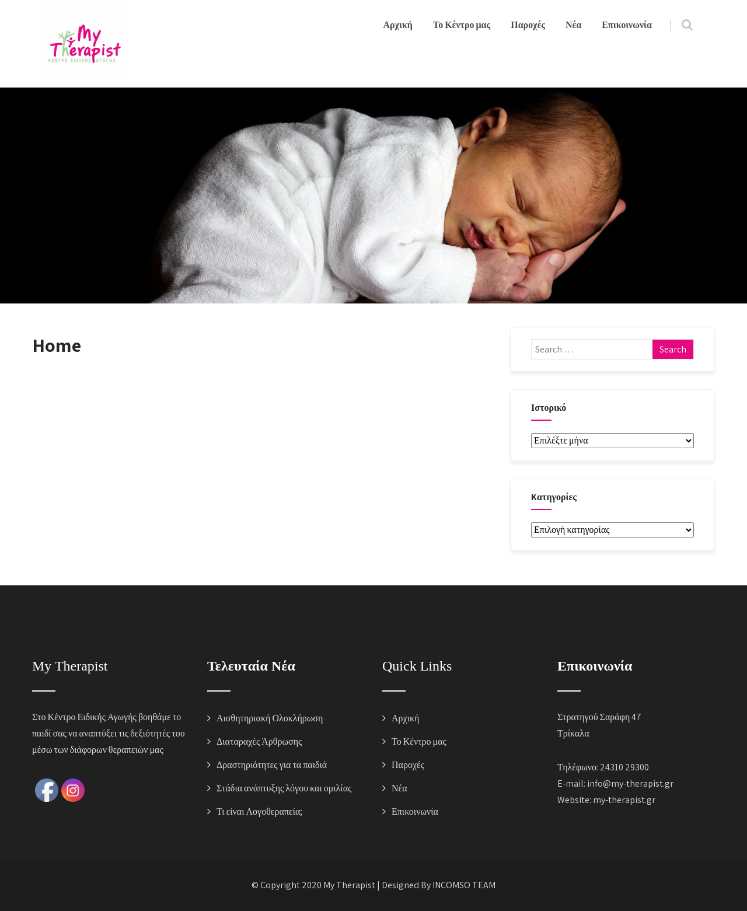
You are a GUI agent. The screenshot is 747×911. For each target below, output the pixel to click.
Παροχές (528, 25)
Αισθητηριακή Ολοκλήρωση (270, 718)
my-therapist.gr (624, 800)
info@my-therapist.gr (630, 783)
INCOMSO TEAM (463, 885)
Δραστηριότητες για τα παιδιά (272, 765)
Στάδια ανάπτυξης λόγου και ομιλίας (284, 788)
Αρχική (398, 25)
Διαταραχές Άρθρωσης (259, 741)
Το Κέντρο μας (461, 25)
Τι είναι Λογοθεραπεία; (259, 811)
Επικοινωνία (627, 25)
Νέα (573, 25)
